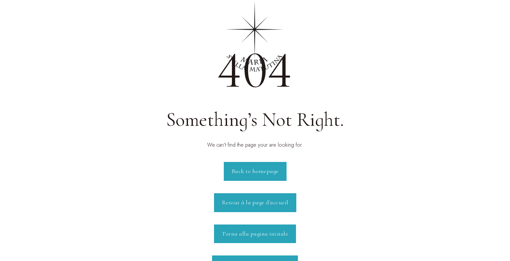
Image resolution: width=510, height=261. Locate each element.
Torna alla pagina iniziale (255, 233)
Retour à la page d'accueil (255, 202)
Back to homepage (255, 171)
